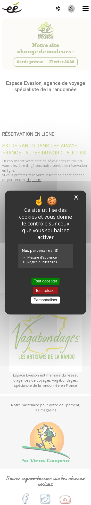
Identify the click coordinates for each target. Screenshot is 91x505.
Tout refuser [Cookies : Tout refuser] (45, 291)
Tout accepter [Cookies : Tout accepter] (45, 281)
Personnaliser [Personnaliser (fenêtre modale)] (46, 300)
